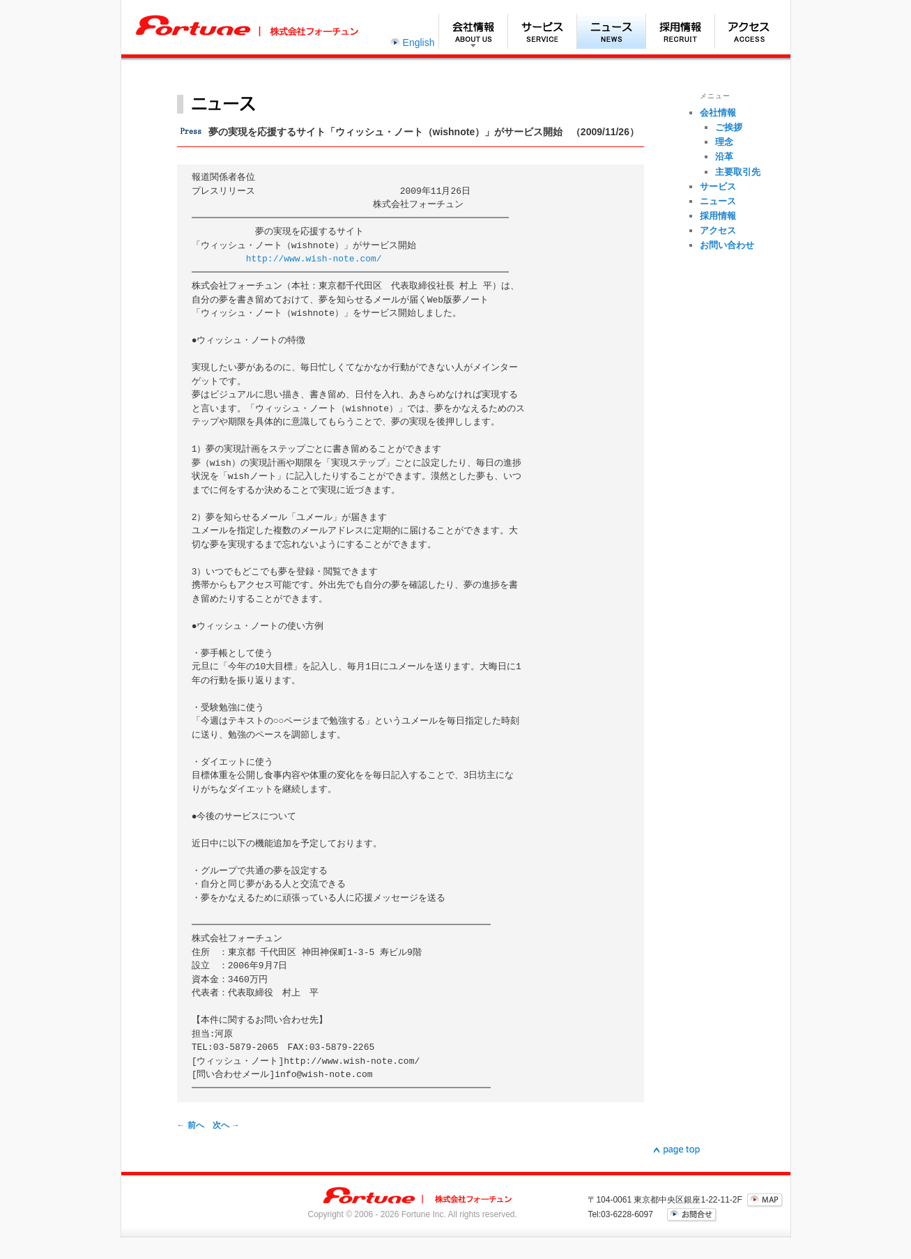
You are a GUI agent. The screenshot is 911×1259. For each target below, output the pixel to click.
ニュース (610, 31)
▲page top (677, 1150)
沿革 (724, 156)
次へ (226, 1125)
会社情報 (472, 31)
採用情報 (679, 31)
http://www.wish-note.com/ (314, 259)
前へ (190, 1125)
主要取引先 (737, 172)
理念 (724, 142)
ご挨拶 (728, 127)
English (419, 42)
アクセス (748, 31)
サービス (541, 31)
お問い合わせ (727, 245)
